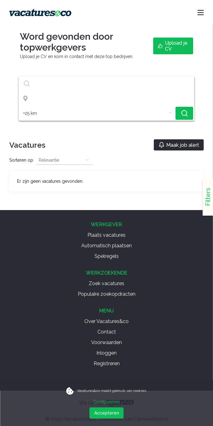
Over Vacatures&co (106, 321)
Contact (106, 332)
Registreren (107, 363)
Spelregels (107, 256)
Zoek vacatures (106, 283)
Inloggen (106, 353)
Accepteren (106, 412)
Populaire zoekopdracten (106, 294)
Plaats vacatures (106, 235)
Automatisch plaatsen (106, 246)
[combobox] (106, 83)
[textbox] (106, 83)
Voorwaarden (106, 342)
